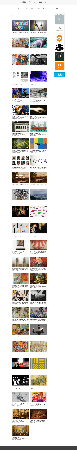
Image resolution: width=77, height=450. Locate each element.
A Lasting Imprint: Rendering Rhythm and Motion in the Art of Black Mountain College (45, 302)
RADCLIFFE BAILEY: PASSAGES (18, 251)
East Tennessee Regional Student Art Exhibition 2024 (21, 116)
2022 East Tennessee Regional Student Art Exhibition (39, 234)
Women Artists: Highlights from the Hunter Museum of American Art (24, 268)
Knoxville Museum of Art (15, 33)
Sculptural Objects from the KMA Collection (38, 319)
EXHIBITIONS (24, 2)
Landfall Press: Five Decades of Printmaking (20, 234)
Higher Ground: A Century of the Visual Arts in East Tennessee (23, 184)
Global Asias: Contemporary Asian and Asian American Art (40, 268)
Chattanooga (45, 8)
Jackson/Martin (26, 8)
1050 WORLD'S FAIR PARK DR (24, 303)
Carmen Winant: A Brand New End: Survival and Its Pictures (41, 150)
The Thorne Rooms (15, 437)
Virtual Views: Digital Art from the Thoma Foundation (21, 403)
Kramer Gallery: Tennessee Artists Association (20, 150)
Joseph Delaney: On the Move (35, 353)
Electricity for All (33, 82)
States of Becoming (15, 99)
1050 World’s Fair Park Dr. (23, 83)
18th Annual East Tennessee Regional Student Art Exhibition (41, 167)
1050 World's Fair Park (23, 387)
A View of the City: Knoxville (35, 285)
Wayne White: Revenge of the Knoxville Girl (20, 32)
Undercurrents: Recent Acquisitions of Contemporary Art (22, 302)
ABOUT (35, 2)
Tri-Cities (57, 8)
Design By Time (33, 336)
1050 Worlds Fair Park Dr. (20, 15)
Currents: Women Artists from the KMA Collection (39, 251)
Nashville (38, 8)
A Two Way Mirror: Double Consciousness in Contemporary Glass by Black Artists (45, 32)
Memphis (19, 8)
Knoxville (52, 8)
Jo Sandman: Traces (34, 116)
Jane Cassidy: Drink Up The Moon (36, 201)
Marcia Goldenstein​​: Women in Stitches (19, 167)
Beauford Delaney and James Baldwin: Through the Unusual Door (24, 336)
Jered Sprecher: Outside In (35, 403)
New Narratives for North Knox (17, 133)
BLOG (45, 2)
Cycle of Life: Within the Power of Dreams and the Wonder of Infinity (42, 99)
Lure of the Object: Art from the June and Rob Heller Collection (23, 353)
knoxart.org (14, 15)
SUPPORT (40, 2)
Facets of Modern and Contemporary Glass (20, 201)
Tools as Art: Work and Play (35, 133)
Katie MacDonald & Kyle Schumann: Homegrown (21, 319)
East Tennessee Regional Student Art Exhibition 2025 (39, 49)
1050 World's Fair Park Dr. (23, 33)
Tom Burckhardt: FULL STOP (17, 420)
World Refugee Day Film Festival (18, 386)
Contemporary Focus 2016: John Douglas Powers (39, 420)
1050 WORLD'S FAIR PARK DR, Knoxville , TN (26, 286)
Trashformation (15, 49)
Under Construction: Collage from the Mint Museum (21, 285)
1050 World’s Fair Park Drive (42, 117)
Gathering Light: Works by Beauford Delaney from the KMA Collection (42, 386)
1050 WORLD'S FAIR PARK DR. (42, 252)
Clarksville (32, 8)
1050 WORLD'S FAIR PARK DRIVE (25, 320)
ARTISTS (31, 2)
